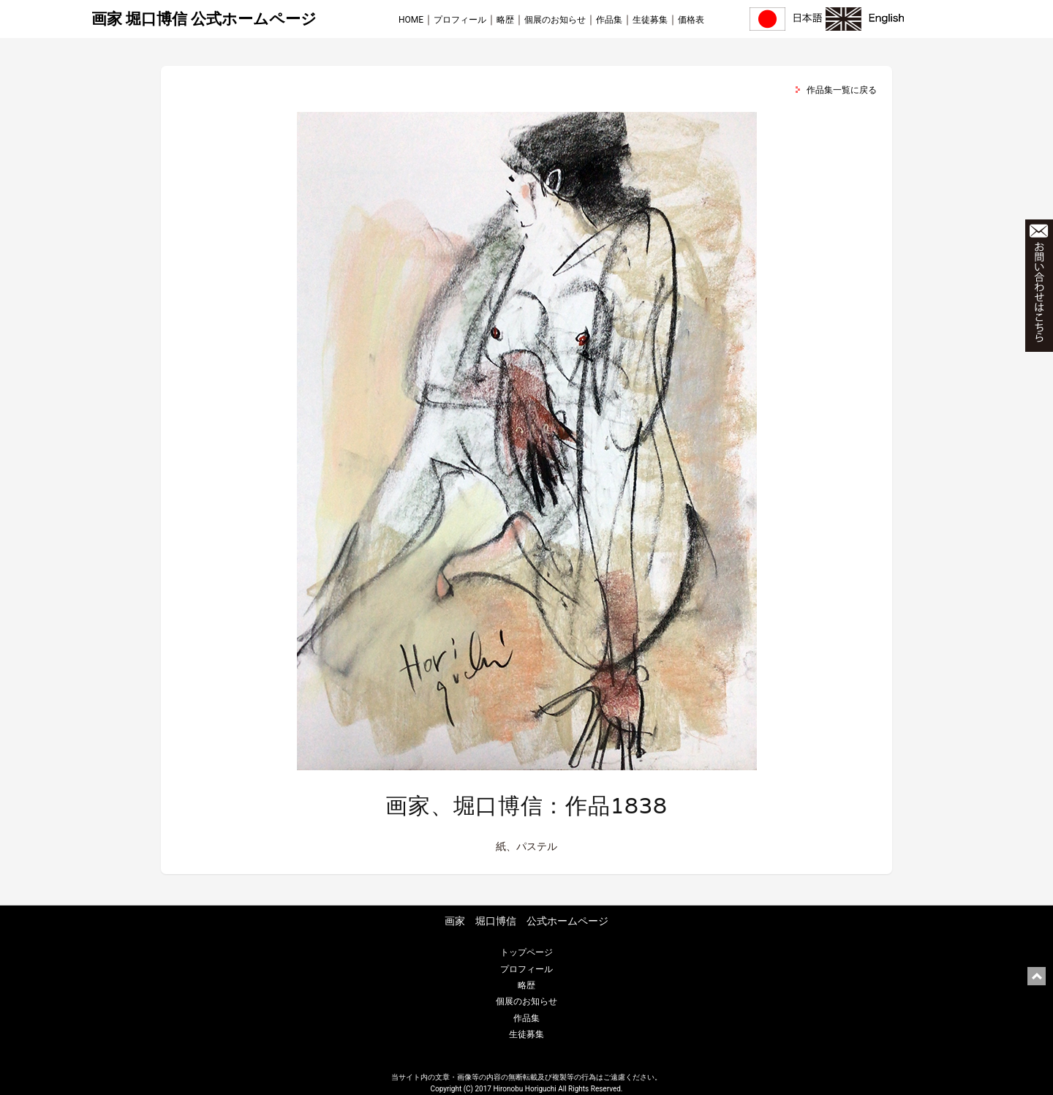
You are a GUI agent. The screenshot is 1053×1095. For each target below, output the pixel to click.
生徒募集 (650, 20)
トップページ (526, 952)
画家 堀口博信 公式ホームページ (204, 19)
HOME (411, 20)
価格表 (691, 20)
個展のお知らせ (555, 20)
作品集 (609, 20)
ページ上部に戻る (1036, 976)
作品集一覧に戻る (842, 90)
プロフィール (460, 20)
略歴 (505, 20)
